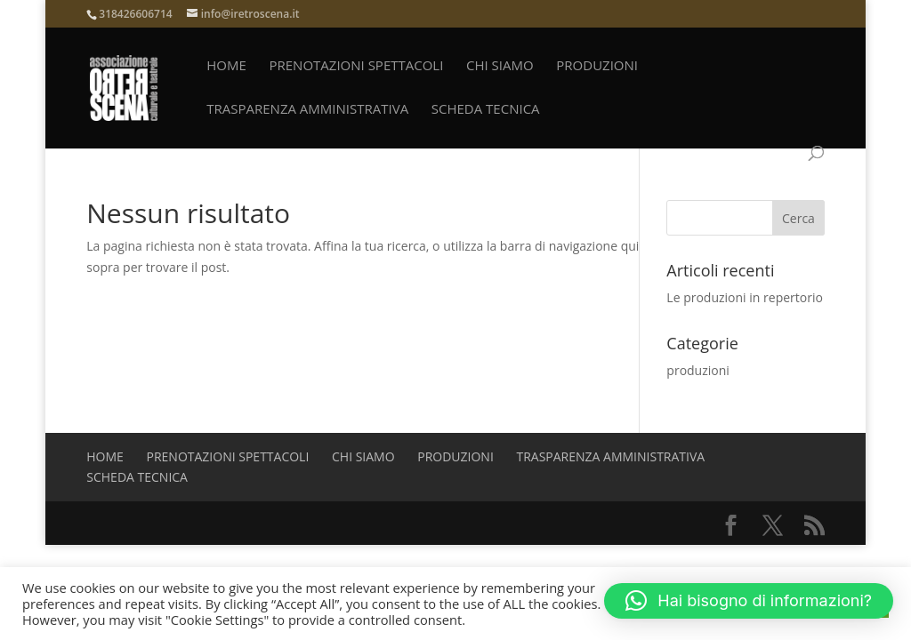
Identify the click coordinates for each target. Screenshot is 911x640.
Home (226, 66)
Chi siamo (500, 66)
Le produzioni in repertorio (744, 297)
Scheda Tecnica (485, 109)
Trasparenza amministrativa (307, 109)
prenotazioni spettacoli (356, 66)
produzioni (597, 66)
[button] (748, 601)
